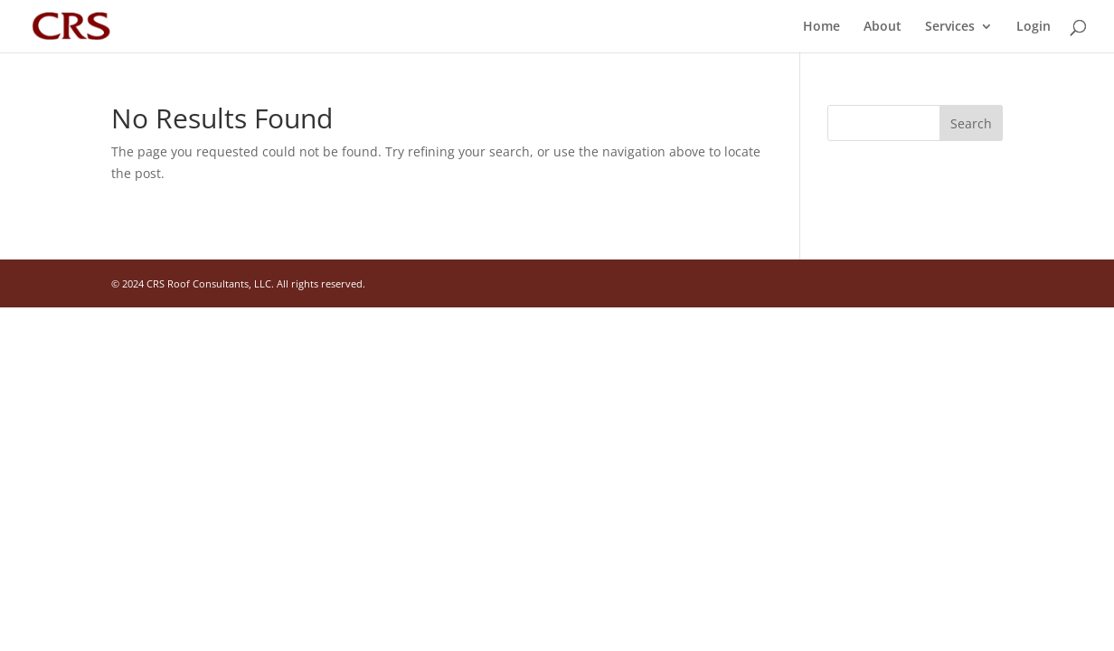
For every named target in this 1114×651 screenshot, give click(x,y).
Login (1033, 27)
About (883, 27)
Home (821, 27)
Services (950, 27)
